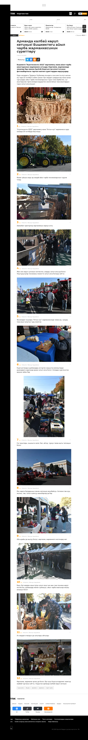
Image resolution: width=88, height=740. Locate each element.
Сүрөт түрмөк (49, 688)
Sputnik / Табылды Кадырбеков (30, 126)
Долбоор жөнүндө (7, 719)
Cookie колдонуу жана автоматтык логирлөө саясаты (30, 721)
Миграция (34, 703)
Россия (26, 703)
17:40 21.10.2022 (21, 55)
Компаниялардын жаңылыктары (63, 719)
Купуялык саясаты (7, 721)
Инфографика (50, 703)
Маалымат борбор (69, 703)
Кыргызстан (21, 688)
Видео (59, 703)
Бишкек (28, 688)
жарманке (41, 688)
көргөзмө (34, 688)
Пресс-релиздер (47, 719)
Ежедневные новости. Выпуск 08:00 (12, 28)
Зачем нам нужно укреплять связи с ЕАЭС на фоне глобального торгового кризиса (33, 28)
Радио (20, 703)
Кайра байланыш (53, 721)
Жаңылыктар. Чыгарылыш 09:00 (53, 28)
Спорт (42, 703)
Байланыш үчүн (35, 719)
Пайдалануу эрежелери (22, 719)
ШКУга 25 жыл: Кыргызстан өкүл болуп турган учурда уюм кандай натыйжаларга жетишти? (76, 28)
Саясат (14, 703)
